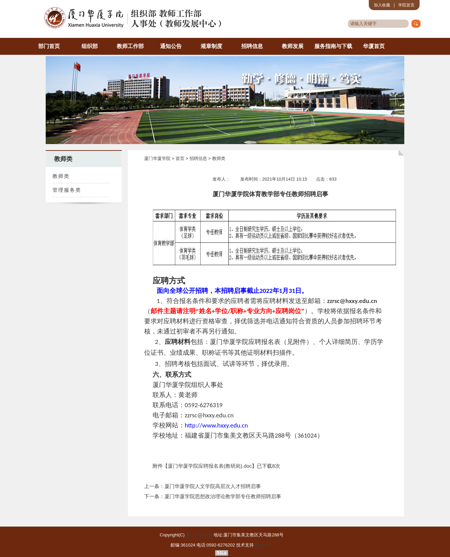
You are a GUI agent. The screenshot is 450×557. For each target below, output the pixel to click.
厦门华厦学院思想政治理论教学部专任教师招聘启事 (222, 496)
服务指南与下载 (333, 46)
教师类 (218, 158)
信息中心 (264, 545)
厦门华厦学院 (157, 158)
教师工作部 (130, 46)
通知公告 (171, 46)
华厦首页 (374, 46)
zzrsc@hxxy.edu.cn (352, 301)
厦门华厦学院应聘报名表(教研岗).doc (210, 466)
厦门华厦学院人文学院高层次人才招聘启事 (212, 486)
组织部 (90, 46)
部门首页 (49, 46)
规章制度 (211, 46)
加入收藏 (382, 5)
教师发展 (292, 46)
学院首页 (406, 5)
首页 (181, 158)
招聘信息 (252, 46)
